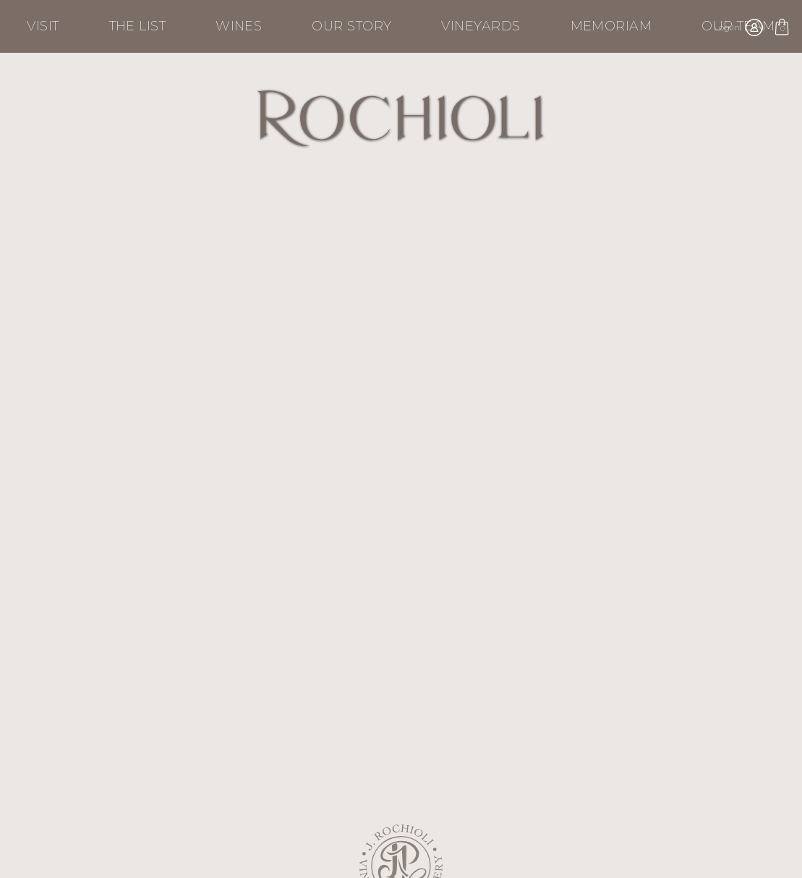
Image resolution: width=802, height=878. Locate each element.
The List (137, 26)
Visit (43, 26)
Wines (239, 26)
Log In (727, 27)
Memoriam (611, 26)
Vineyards (480, 26)
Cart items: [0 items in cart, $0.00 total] (781, 29)
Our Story (351, 26)
